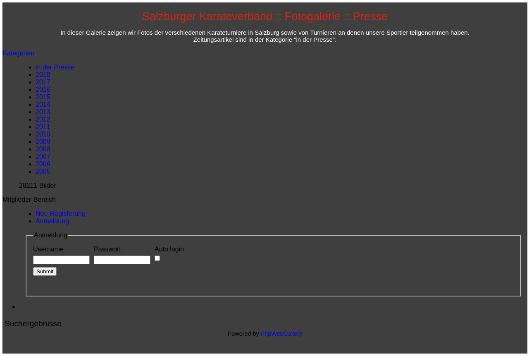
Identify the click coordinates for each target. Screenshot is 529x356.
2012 (43, 119)
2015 (43, 96)
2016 (43, 89)
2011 (43, 126)
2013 (43, 111)
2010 (43, 134)
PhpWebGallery (282, 333)
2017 (43, 82)
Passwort (122, 255)
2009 (43, 141)
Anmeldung (52, 221)
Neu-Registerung (61, 213)
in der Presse (55, 67)
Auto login (169, 253)
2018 (43, 74)
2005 (43, 171)
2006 (43, 163)
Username (61, 255)
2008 (43, 149)
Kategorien (18, 53)
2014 (43, 104)
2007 (43, 156)
